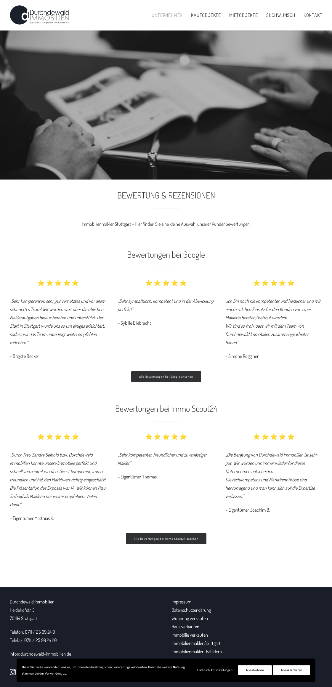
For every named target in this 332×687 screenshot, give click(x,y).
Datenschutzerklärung (191, 610)
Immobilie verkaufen (189, 635)
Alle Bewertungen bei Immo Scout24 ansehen (166, 538)
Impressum (181, 602)
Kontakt (313, 15)
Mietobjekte (243, 15)
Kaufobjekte (206, 15)
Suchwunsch (280, 15)
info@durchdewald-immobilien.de (40, 654)
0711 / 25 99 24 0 (40, 632)
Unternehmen (167, 15)
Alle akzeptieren (291, 670)
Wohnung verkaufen (189, 618)
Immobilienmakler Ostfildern (196, 651)
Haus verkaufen (185, 627)
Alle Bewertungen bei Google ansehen (166, 376)
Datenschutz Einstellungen (214, 670)
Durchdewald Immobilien (32, 602)
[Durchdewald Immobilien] (39, 15)
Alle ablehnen (255, 670)
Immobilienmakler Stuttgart (106, 224)
